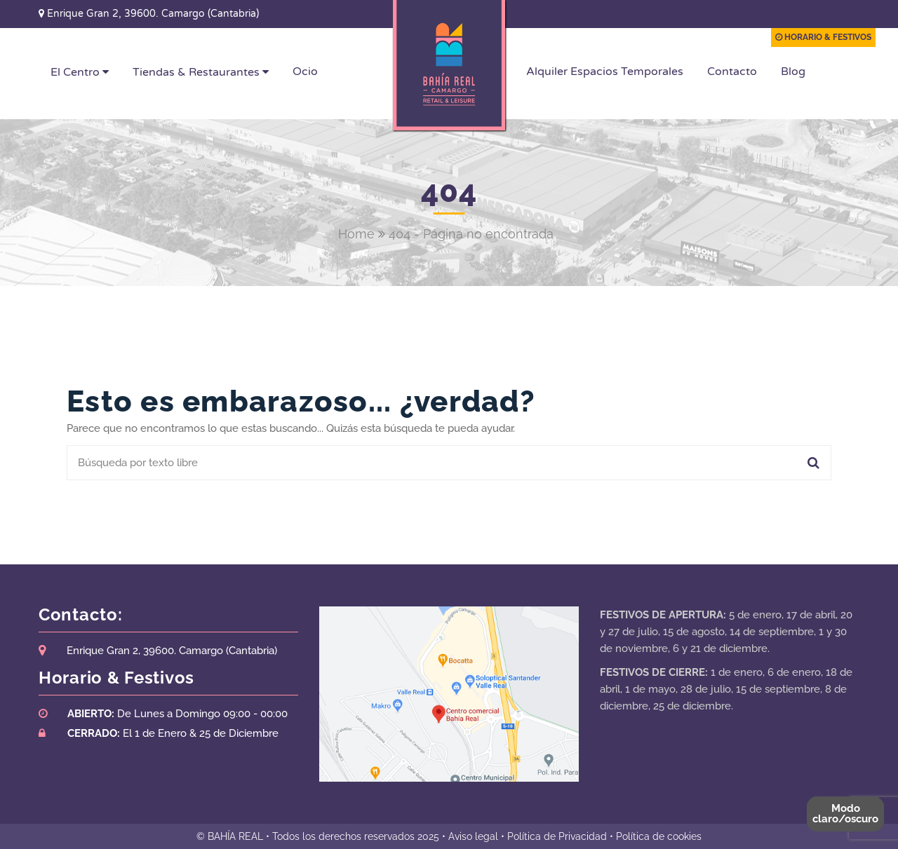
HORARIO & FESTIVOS (823, 37)
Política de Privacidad (557, 836)
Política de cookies (659, 836)
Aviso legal (473, 836)
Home (356, 233)
